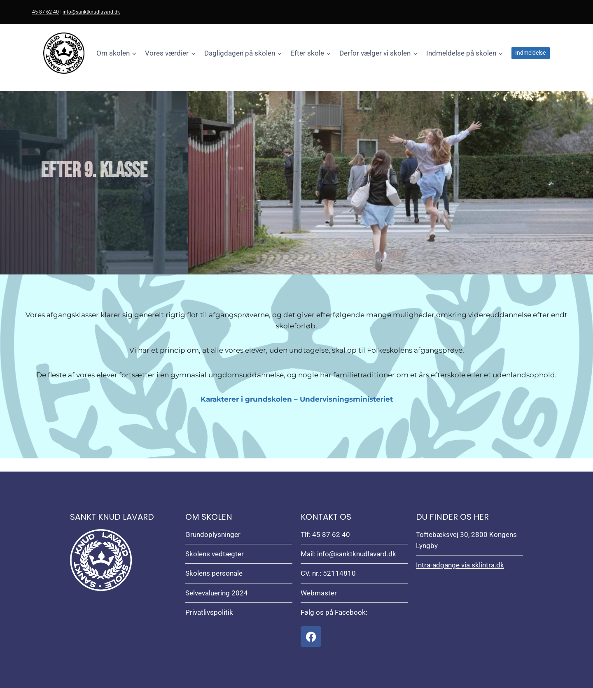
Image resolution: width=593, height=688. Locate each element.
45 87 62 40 (45, 12)
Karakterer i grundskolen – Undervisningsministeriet (297, 399)
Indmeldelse (530, 52)
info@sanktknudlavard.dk (91, 12)
